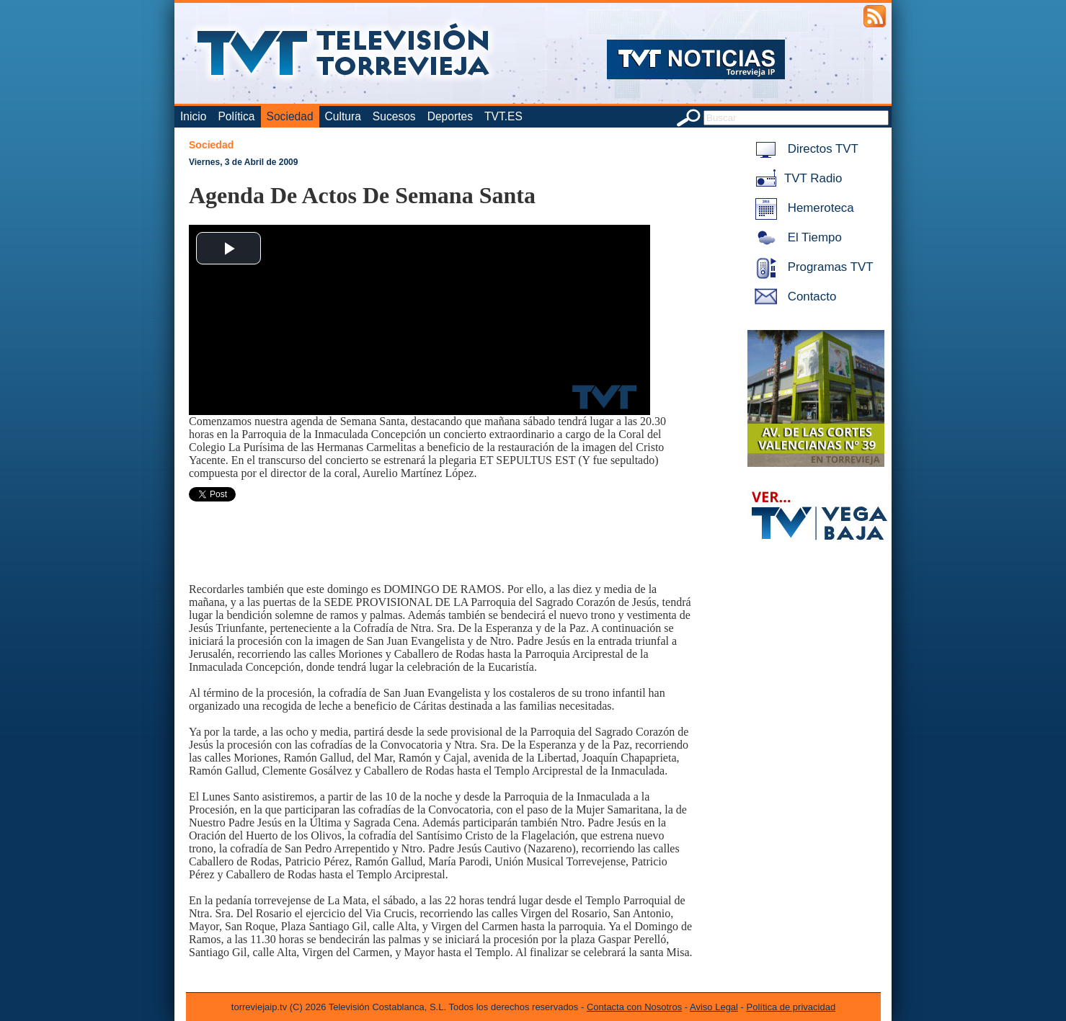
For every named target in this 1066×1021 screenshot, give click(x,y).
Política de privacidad (791, 1007)
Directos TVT (804, 149)
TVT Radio (796, 178)
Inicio (193, 116)
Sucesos (394, 116)
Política (236, 116)
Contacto (793, 296)
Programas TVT (812, 267)
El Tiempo (796, 237)
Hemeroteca (802, 208)
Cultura (343, 116)
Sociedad (290, 116)
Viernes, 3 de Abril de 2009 (243, 162)
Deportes (450, 116)
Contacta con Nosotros (634, 1007)
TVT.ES (503, 116)
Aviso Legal (714, 1007)
